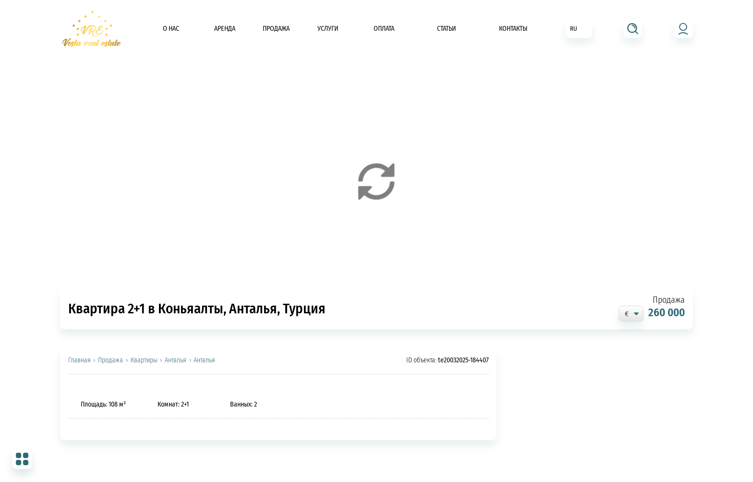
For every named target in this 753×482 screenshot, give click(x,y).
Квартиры (144, 360)
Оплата (384, 29)
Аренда (224, 29)
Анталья (175, 360)
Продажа (276, 29)
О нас (171, 29)
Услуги (328, 29)
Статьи (446, 29)
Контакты (513, 29)
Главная (79, 360)
